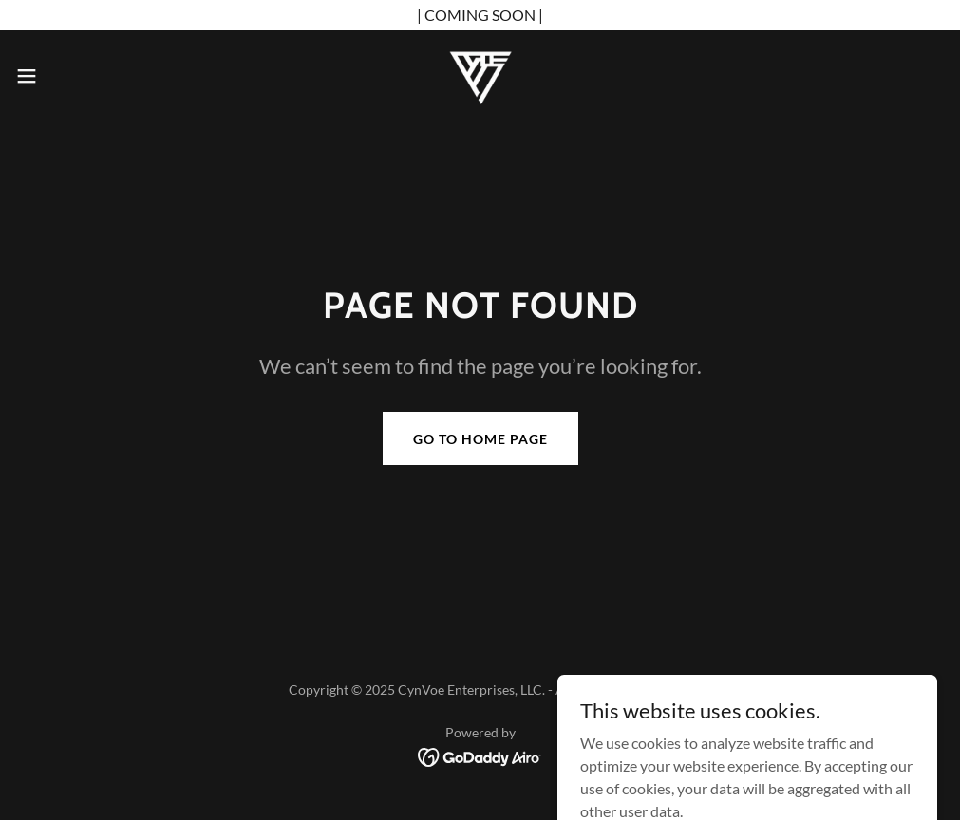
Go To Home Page (480, 439)
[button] (78, 76)
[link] (480, 76)
